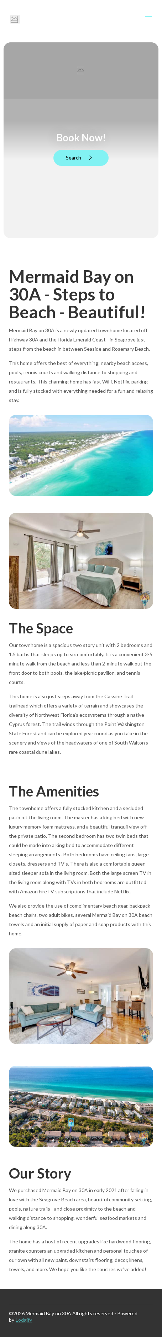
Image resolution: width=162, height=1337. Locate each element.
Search (80, 157)
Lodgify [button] (24, 1320)
